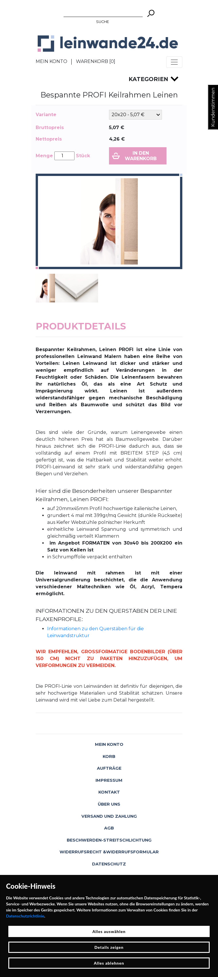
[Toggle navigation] (174, 62)
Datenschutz (109, 864)
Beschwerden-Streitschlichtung (109, 840)
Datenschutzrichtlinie (25, 915)
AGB (109, 828)
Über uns (109, 804)
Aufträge (109, 768)
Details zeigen (108, 947)
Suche (102, 22)
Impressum (109, 780)
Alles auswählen (109, 931)
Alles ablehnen (109, 963)
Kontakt (109, 792)
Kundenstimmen (213, 107)
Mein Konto (51, 61)
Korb (109, 756)
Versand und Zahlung (109, 816)
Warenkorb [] (95, 61)
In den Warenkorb (141, 155)
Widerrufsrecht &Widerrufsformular (109, 852)
